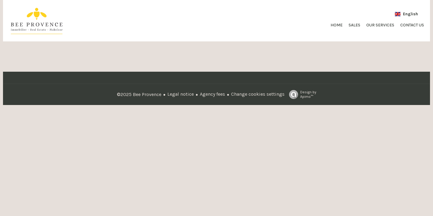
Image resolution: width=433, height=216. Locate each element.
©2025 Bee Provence (139, 94)
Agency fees (212, 94)
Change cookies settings (258, 94)
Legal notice (180, 94)
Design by (301, 94)
